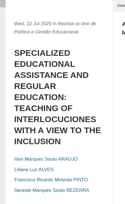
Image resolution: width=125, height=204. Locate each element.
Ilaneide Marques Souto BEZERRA (51, 190)
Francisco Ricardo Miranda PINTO (51, 179)
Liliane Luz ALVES (34, 169)
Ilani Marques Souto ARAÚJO (46, 159)
